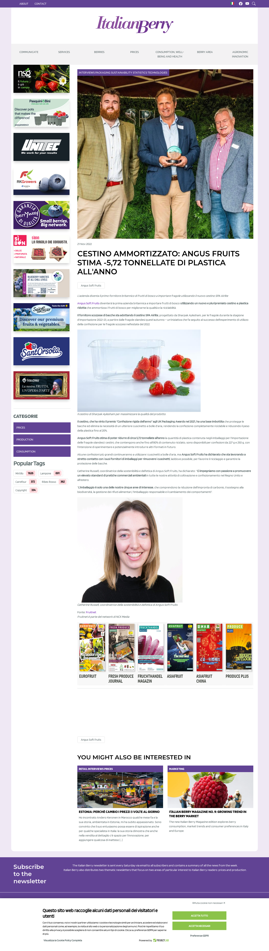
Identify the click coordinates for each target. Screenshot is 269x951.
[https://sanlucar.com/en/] (42, 320)
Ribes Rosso (49, 482)
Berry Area (205, 52)
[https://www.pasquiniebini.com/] (42, 116)
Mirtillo (19, 473)
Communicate (28, 52)
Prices (134, 52)
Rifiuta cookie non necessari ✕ (208, 902)
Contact (41, 3)
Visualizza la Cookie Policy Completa (63, 940)
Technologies (158, 72)
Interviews (87, 72)
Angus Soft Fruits (91, 285)
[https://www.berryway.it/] (42, 218)
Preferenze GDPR (199, 935)
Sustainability (122, 72)
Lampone (45, 473)
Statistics (140, 72)
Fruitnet (91, 612)
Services (64, 52)
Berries (99, 52)
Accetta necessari (199, 925)
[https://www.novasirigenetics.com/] (42, 82)
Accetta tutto (199, 915)
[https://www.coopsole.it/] (42, 252)
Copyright (21, 490)
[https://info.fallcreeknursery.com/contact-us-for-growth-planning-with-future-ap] (42, 286)
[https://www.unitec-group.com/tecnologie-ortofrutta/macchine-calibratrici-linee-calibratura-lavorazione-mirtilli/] (42, 150)
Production (24, 439)
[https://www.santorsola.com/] (42, 354)
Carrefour (21, 482)
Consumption (25, 451)
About (23, 3)
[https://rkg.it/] (42, 184)
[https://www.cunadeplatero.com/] (42, 388)
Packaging (103, 72)
